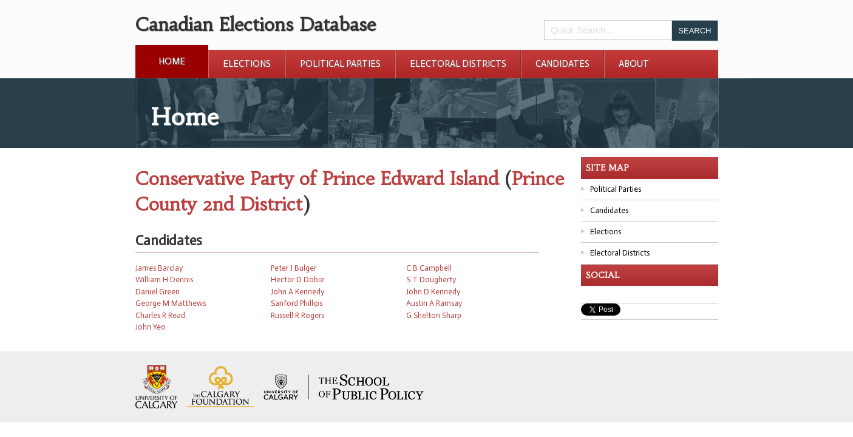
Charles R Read (160, 315)
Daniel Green (157, 291)
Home (171, 61)
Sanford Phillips (296, 303)
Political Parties (340, 63)
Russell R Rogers (297, 315)
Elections (247, 63)
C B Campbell (429, 268)
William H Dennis (164, 279)
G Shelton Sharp (433, 315)
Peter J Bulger (293, 268)
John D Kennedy (433, 291)
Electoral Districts (458, 63)
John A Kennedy (297, 291)
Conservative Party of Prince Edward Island (316, 179)
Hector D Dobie (297, 279)
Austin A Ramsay (434, 303)
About (634, 63)
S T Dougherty (431, 279)
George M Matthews (170, 303)
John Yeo (150, 326)
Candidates (562, 63)
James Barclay (159, 268)
